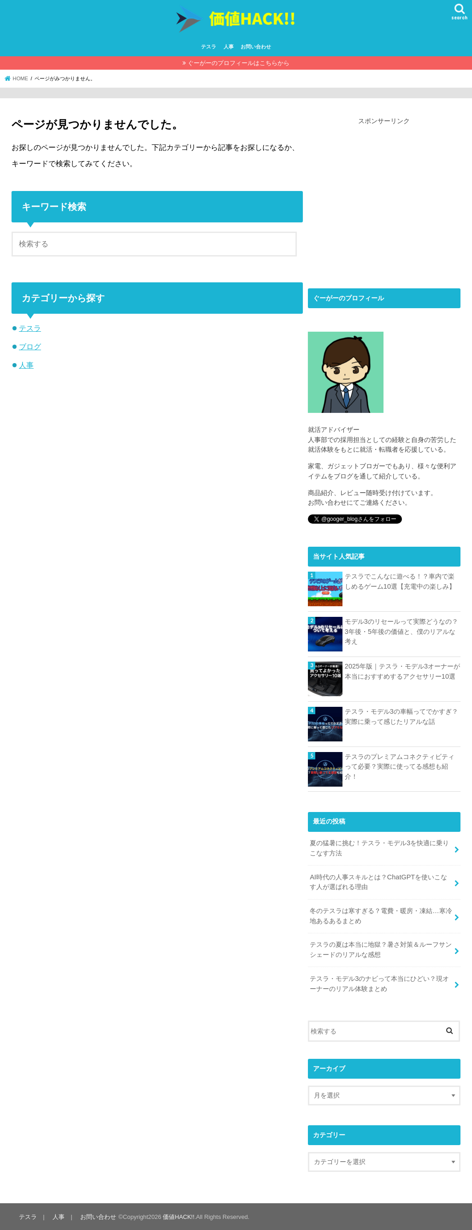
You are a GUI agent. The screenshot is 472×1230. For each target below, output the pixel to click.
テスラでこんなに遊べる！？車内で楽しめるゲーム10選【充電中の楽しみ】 (400, 581)
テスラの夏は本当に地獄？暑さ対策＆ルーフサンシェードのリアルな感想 (381, 949)
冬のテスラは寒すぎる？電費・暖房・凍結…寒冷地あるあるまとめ (381, 915)
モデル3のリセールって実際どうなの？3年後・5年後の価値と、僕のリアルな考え (401, 631)
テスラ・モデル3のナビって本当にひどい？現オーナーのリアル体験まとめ (379, 982)
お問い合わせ (256, 46)
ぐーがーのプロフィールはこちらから (238, 63)
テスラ (208, 46)
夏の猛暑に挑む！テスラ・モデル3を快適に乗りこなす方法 (379, 848)
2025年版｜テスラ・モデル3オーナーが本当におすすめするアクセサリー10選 (402, 671)
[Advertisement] (385, 200)
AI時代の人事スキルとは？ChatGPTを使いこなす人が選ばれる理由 (378, 881)
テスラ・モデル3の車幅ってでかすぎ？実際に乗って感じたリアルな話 (401, 716)
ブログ (30, 347)
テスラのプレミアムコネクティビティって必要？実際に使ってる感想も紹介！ (399, 766)
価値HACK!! (178, 1215)
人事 (229, 46)
